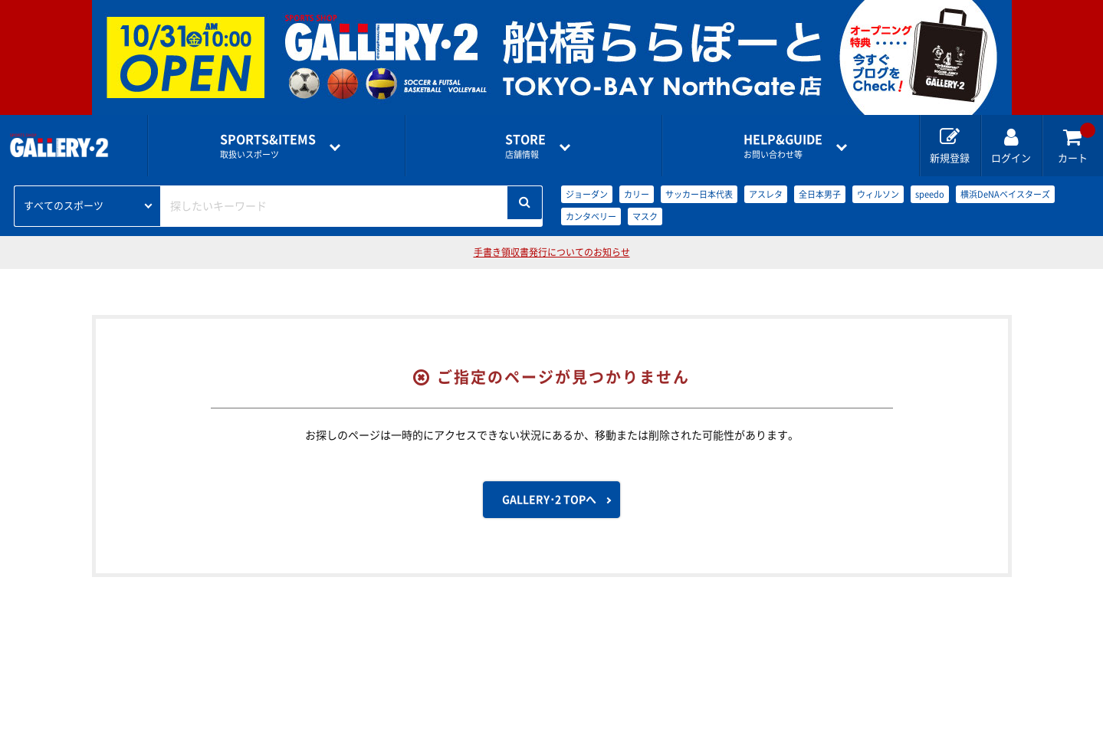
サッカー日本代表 (699, 194)
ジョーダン (587, 194)
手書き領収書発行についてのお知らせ (552, 252)
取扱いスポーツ (268, 146)
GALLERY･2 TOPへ (549, 499)
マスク (645, 216)
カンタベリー (591, 216)
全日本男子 (820, 194)
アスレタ (766, 194)
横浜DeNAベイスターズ (1005, 194)
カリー (636, 194)
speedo (929, 194)
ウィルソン (878, 194)
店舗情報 (525, 146)
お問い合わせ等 (783, 146)
